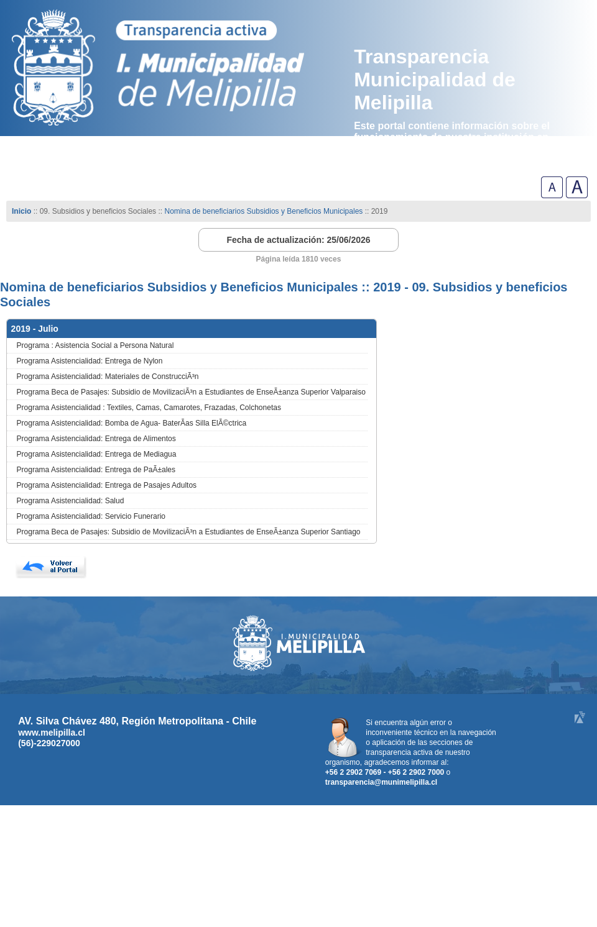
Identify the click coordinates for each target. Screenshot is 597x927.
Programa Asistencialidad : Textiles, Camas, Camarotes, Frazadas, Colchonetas (149, 407)
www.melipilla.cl (51, 732)
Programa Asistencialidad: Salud (70, 500)
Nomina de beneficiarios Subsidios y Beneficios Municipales (263, 211)
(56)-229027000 (49, 743)
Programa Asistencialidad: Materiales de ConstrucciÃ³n (108, 376)
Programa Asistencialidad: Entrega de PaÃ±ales (96, 469)
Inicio (21, 211)
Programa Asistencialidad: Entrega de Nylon (90, 361)
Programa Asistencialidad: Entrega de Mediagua (97, 454)
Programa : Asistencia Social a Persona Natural (95, 345)
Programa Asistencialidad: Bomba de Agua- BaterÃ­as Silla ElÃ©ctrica (132, 423)
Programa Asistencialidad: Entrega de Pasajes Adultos (107, 485)
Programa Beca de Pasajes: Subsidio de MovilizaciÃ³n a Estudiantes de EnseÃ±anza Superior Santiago (189, 531)
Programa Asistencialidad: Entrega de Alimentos (96, 438)
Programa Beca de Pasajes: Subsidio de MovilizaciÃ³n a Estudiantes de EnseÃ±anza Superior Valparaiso (191, 392)
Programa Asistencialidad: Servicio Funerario (91, 516)
